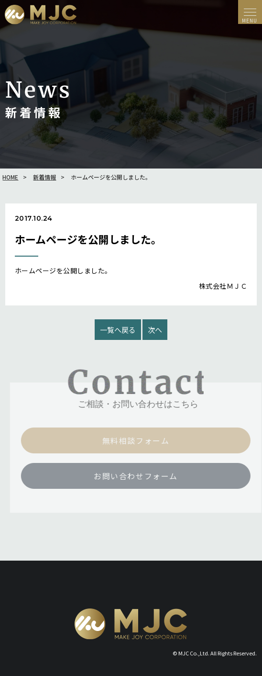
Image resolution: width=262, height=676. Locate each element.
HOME (10, 177)
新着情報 (44, 177)
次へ (155, 330)
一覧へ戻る (118, 330)
